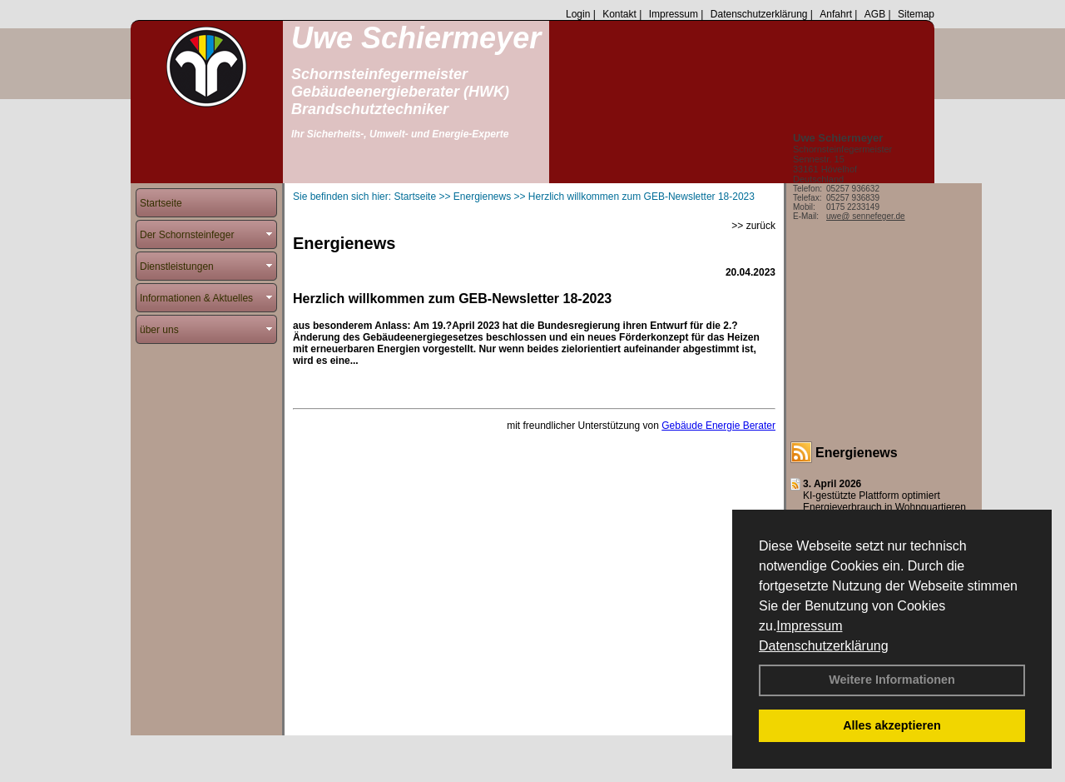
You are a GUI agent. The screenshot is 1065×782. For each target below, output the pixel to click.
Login (578, 14)
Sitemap (916, 14)
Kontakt (619, 14)
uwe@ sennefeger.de (865, 216)
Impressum (809, 626)
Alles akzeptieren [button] (892, 725)
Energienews (856, 453)
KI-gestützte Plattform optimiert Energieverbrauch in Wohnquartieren (884, 501)
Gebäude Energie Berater (718, 425)
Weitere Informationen (892, 679)
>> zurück (753, 226)
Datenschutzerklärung (824, 646)
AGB (874, 14)
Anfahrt (836, 14)
